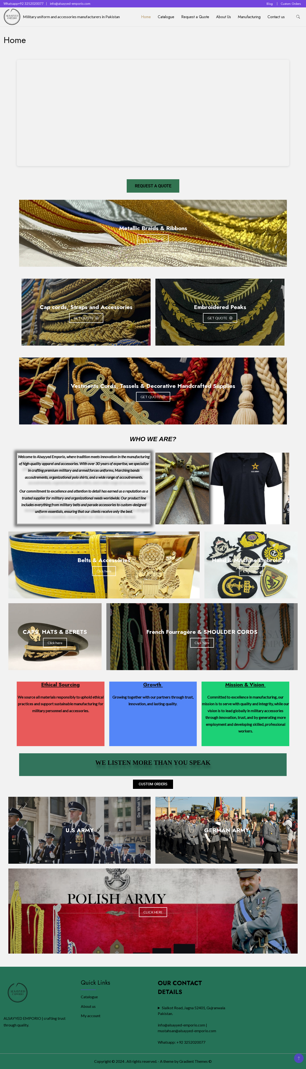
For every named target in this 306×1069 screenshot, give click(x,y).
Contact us (276, 17)
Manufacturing (249, 17)
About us (88, 1006)
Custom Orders (291, 3)
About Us (223, 17)
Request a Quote (195, 17)
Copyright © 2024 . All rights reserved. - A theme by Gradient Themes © (153, 1061)
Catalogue (166, 17)
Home (146, 17)
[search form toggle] (298, 16)
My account (90, 1015)
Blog (270, 3)
